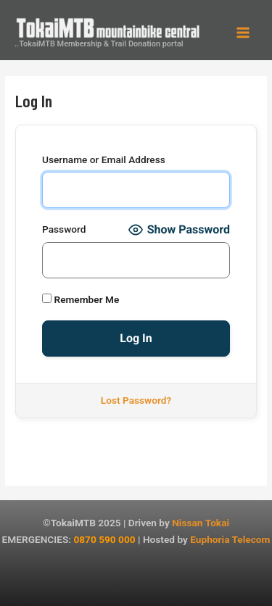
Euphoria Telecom (230, 539)
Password (64, 229)
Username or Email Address (103, 159)
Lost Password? (136, 400)
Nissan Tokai (200, 522)
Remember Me (80, 299)
